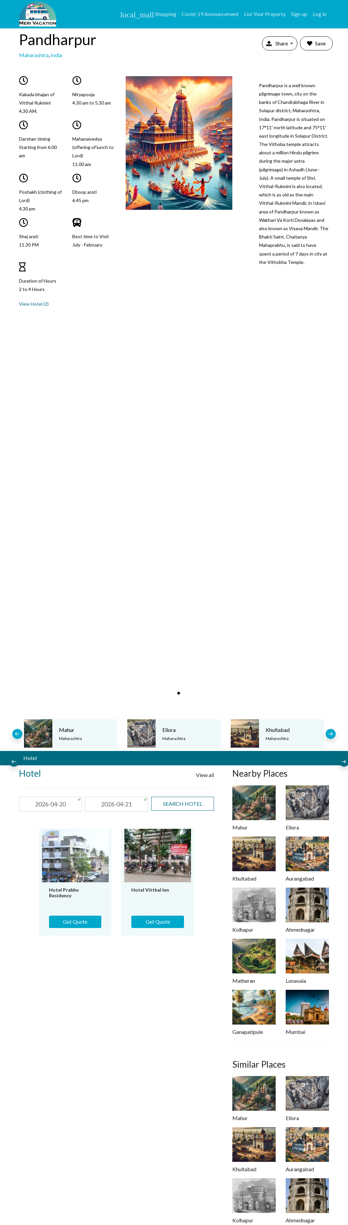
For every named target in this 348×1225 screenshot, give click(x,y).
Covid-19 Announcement (210, 14)
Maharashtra (34, 55)
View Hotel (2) (34, 304)
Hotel (30, 758)
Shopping (148, 14)
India (56, 55)
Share (277, 43)
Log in (319, 14)
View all (205, 775)
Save (316, 43)
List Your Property (265, 14)
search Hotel (182, 803)
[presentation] (17, 734)
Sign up (299, 14)
